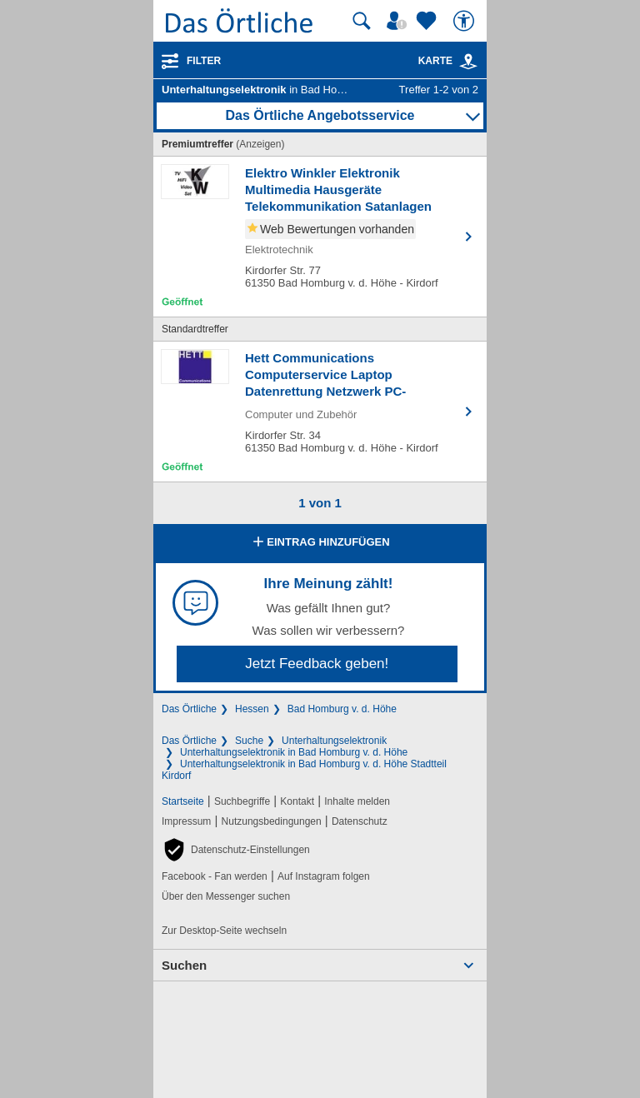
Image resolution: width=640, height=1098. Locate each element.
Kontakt (297, 801)
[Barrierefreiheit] (465, 20)
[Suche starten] (361, 20)
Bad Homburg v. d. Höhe (342, 709)
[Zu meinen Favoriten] (428, 20)
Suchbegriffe (242, 801)
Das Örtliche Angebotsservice (319, 115)
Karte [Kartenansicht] (448, 61)
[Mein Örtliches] (399, 20)
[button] (236, 849)
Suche (249, 740)
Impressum (186, 821)
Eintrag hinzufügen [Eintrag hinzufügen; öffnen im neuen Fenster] (319, 543)
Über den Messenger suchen (226, 896)
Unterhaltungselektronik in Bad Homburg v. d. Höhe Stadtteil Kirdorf (304, 769)
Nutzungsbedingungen (272, 821)
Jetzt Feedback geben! (316, 663)
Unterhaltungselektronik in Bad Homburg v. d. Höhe (294, 752)
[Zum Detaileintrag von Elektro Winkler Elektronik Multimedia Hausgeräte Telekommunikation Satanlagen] (320, 236)
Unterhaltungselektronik (334, 740)
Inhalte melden (357, 801)
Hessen (252, 709)
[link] (468, 62)
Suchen (184, 965)
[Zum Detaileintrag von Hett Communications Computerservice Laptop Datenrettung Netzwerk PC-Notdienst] (320, 411)
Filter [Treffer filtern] (204, 61)
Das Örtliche (189, 709)
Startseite (183, 801)
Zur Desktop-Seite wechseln (224, 930)
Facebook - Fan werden (215, 876)
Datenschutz (360, 821)
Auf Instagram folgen (324, 876)
